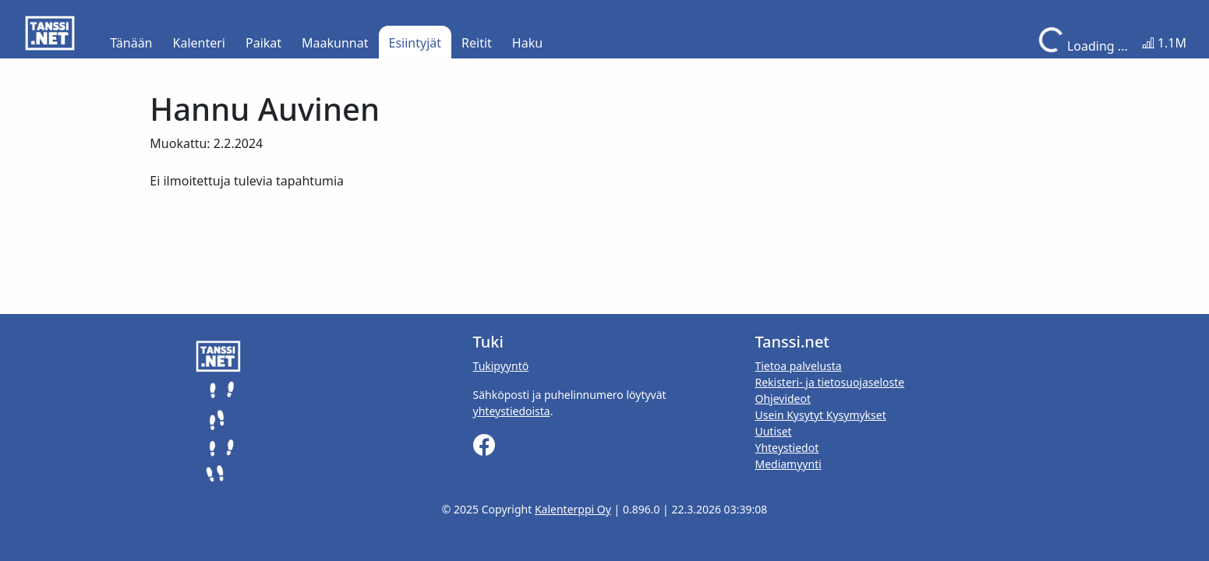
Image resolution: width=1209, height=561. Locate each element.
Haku (527, 42)
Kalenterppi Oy (573, 509)
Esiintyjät (415, 42)
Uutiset (773, 431)
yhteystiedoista (511, 411)
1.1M (1164, 42)
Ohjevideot (783, 398)
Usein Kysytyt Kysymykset (820, 415)
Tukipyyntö (501, 365)
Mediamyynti (788, 464)
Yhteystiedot (786, 447)
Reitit (476, 42)
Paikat (263, 42)
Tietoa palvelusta (798, 365)
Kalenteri (199, 42)
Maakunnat (335, 42)
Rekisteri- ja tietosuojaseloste (829, 382)
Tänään (131, 42)
